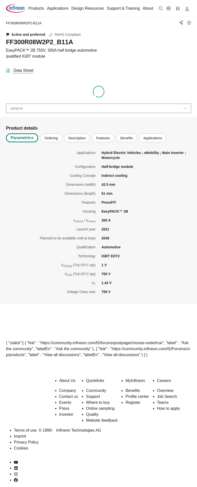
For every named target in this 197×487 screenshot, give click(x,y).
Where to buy (98, 402)
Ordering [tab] (51, 138)
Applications (57, 8)
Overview (165, 390)
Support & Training (123, 8)
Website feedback (102, 420)
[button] (169, 8)
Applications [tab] (152, 138)
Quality (92, 414)
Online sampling (100, 408)
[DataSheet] (22, 69)
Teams (163, 402)
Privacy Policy (26, 442)
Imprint (20, 436)
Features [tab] (103, 138)
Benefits (132, 390)
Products (36, 8)
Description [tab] (77, 138)
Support (93, 396)
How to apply (168, 408)
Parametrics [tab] (22, 138)
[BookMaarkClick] (189, 22)
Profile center (137, 396)
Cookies (21, 448)
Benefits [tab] (126, 138)
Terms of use (25, 430)
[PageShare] (180, 22)
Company (67, 390)
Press (64, 408)
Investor (66, 414)
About (148, 8)
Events (65, 402)
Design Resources (87, 8)
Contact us (68, 396)
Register (132, 402)
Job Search (167, 396)
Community (96, 390)
